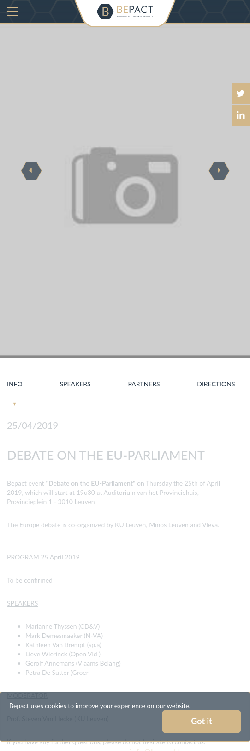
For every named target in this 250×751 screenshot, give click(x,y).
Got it (201, 721)
